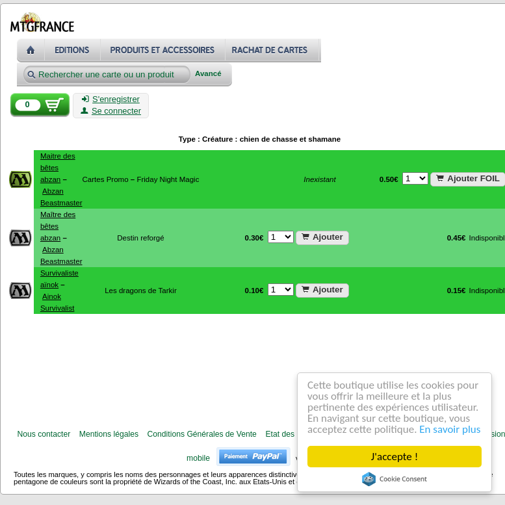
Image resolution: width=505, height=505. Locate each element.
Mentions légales (108, 434)
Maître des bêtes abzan (57, 226)
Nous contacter (43, 434)
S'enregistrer (111, 99)
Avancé (208, 73)
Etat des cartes (291, 434)
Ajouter (322, 237)
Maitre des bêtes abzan (57, 167)
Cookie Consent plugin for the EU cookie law (394, 479)
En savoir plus (450, 429)
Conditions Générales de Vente (202, 434)
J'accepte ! (394, 456)
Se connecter (111, 111)
